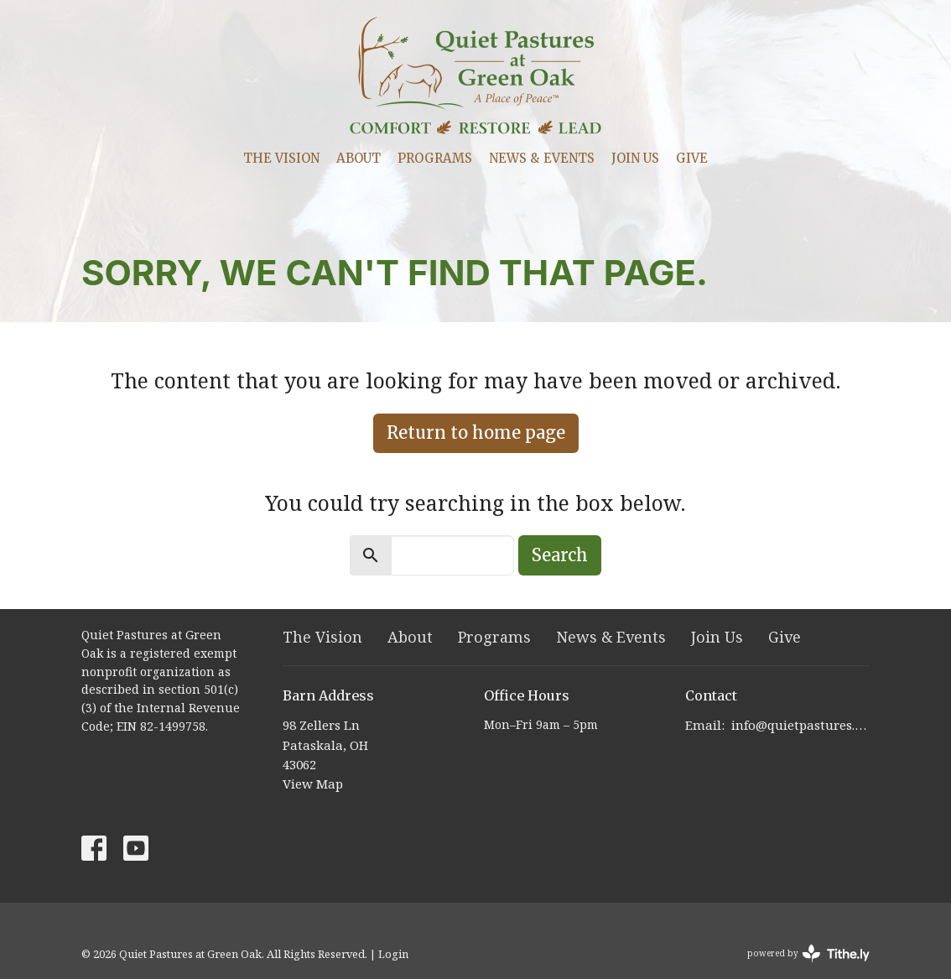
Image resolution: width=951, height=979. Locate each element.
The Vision (281, 158)
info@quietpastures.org (800, 724)
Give (692, 158)
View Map (313, 783)
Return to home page (476, 432)
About (358, 158)
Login (393, 953)
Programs (435, 158)
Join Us (635, 158)
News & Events (542, 158)
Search (560, 554)
